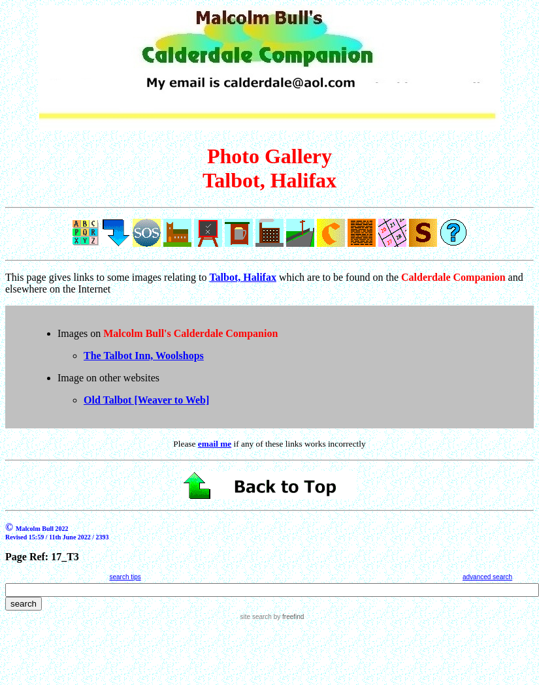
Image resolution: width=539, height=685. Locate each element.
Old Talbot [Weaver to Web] (146, 400)
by (288, 616)
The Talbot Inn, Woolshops (144, 355)
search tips (124, 577)
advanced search (487, 577)
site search (256, 616)
